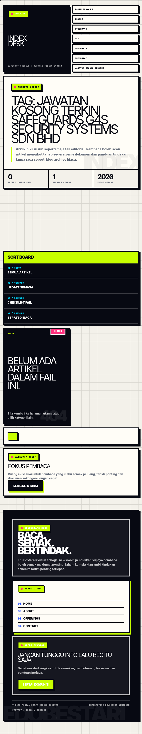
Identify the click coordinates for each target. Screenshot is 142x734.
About (26, 611)
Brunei (79, 19)
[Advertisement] (71, 220)
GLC (77, 38)
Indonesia (81, 48)
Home (25, 603)
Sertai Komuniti (36, 684)
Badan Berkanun (84, 9)
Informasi (81, 58)
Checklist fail (71, 300)
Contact (28, 626)
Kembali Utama (25, 486)
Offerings (29, 618)
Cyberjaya (81, 29)
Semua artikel (71, 270)
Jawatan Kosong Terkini (89, 68)
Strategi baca (71, 315)
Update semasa (71, 285)
